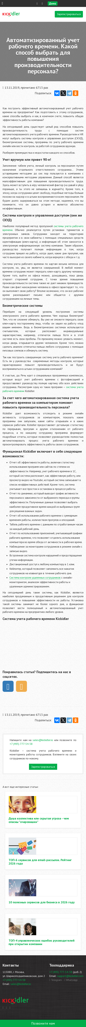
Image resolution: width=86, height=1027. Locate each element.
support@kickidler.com (70, 976)
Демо (52, 3)
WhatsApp (71, 980)
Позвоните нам (43, 1023)
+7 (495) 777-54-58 (21, 744)
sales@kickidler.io (43, 740)
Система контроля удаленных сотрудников (35, 577)
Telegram (55, 980)
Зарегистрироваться (69, 14)
